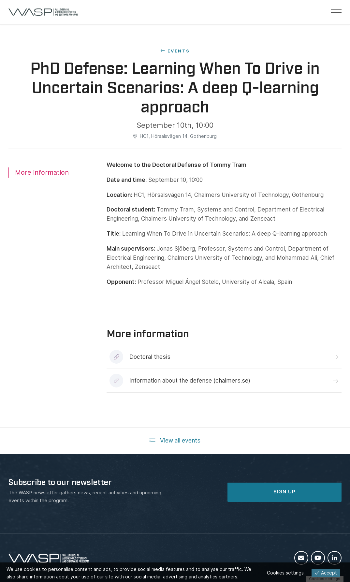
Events (179, 50)
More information (42, 172)
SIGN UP (284, 492)
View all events (175, 440)
